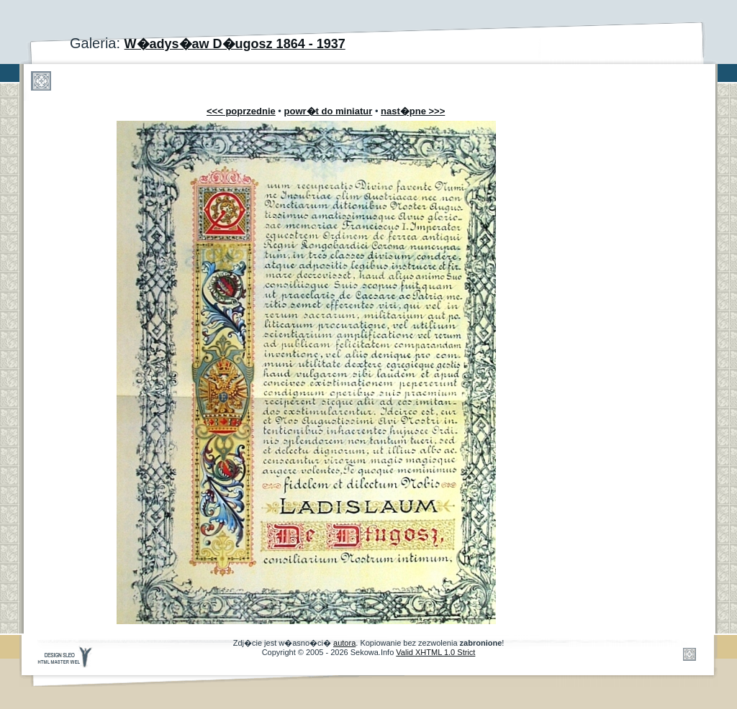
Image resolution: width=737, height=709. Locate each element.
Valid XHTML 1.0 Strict (435, 652)
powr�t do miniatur (328, 111)
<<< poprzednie (241, 111)
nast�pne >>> (413, 111)
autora (344, 643)
